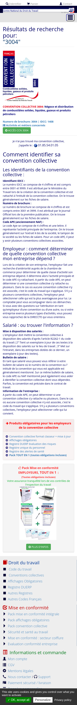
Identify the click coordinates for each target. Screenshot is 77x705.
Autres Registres (17, 593)
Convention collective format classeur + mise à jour (40, 436)
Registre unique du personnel (27, 447)
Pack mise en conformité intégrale (31, 614)
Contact (66, 4)
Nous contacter (17, 677)
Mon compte (15, 659)
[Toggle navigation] (70, 17)
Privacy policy (62, 699)
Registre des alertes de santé (26, 451)
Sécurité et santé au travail (25, 632)
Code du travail (17, 569)
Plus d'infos (38, 547)
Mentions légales (18, 671)
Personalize (43, 699)
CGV (8, 665)
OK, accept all (18, 699)
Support (42, 677)
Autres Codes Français (22, 599)
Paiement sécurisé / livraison (27, 683)
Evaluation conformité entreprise (30, 644)
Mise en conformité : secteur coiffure (33, 638)
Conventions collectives (23, 575)
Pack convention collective (25, 626)
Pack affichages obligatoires (26, 620)
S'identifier (13, 4)
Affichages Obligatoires (22, 581)
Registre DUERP (17, 587)
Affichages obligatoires (23, 440)
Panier (32, 4)
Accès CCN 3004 (16, 130)
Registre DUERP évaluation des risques (32, 444)
